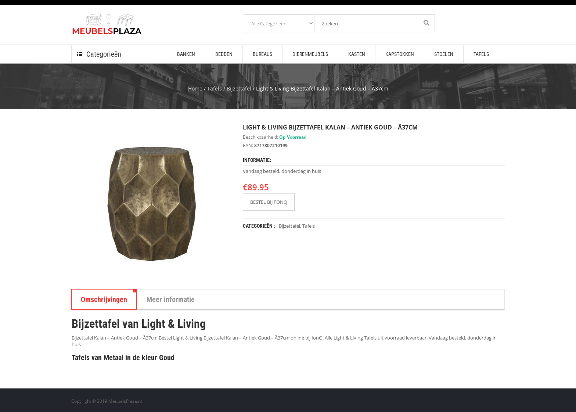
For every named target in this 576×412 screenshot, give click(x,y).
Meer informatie (171, 299)
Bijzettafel (239, 88)
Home (195, 88)
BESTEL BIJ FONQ (268, 202)
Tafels (214, 88)
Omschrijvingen (104, 299)
